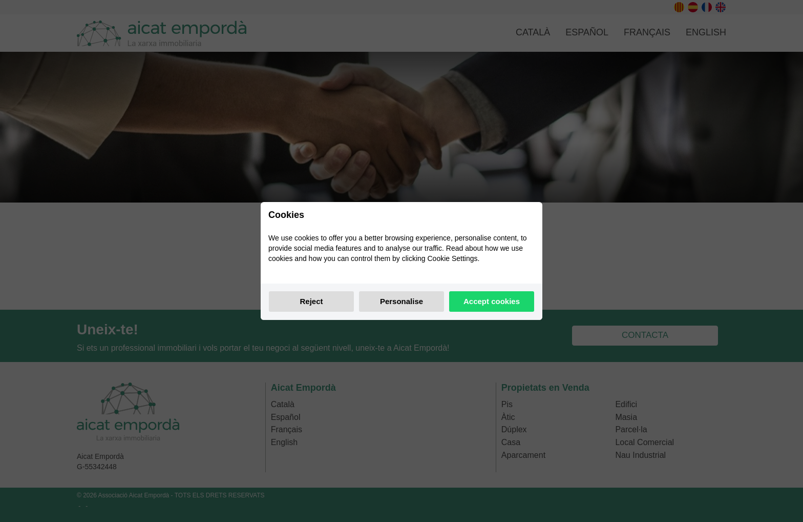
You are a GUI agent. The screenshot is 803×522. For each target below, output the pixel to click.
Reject (311, 301)
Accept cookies (491, 301)
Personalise (401, 301)
